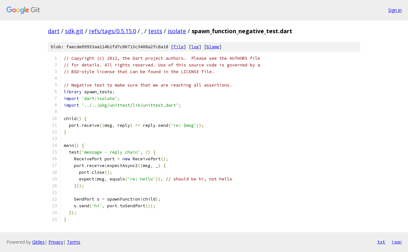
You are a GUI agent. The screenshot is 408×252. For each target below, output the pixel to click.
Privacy (55, 242)
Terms (73, 242)
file (178, 47)
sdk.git (74, 31)
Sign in (395, 10)
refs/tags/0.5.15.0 (112, 31)
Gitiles (38, 242)
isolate (177, 31)
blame (213, 47)
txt (381, 242)
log (195, 47)
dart (54, 31)
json (396, 242)
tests (155, 31)
